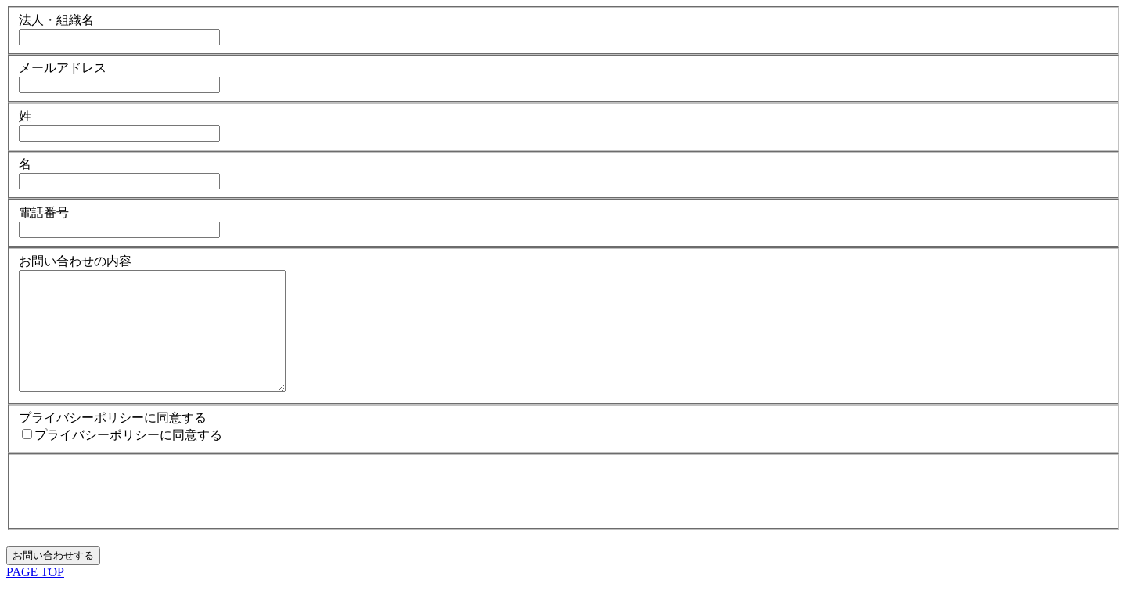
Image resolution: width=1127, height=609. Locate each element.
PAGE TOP (35, 595)
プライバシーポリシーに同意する (113, 441)
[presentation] (138, 513)
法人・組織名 (56, 20)
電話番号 (44, 212)
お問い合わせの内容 (75, 261)
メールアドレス (62, 67)
